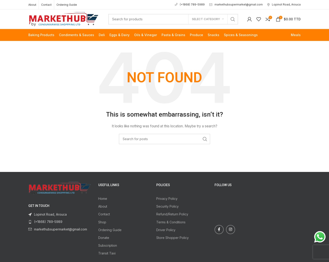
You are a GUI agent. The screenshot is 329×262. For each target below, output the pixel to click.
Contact (104, 214)
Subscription (107, 245)
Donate (103, 238)
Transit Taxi (107, 253)
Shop (102, 222)
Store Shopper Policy (172, 238)
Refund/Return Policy (172, 214)
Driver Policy (165, 230)
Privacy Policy (167, 199)
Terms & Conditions (171, 222)
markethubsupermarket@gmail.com (236, 4)
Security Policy (167, 206)
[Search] (173, 19)
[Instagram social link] (230, 229)
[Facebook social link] (219, 229)
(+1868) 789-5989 (190, 4)
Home (102, 199)
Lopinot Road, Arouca (284, 4)
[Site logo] (63, 19)
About (102, 206)
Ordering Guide (110, 230)
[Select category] (208, 19)
